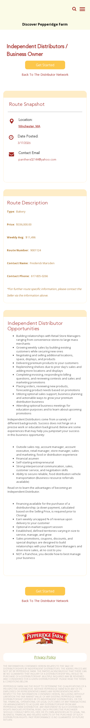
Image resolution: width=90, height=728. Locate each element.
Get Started (45, 65)
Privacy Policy (45, 657)
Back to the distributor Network (45, 74)
